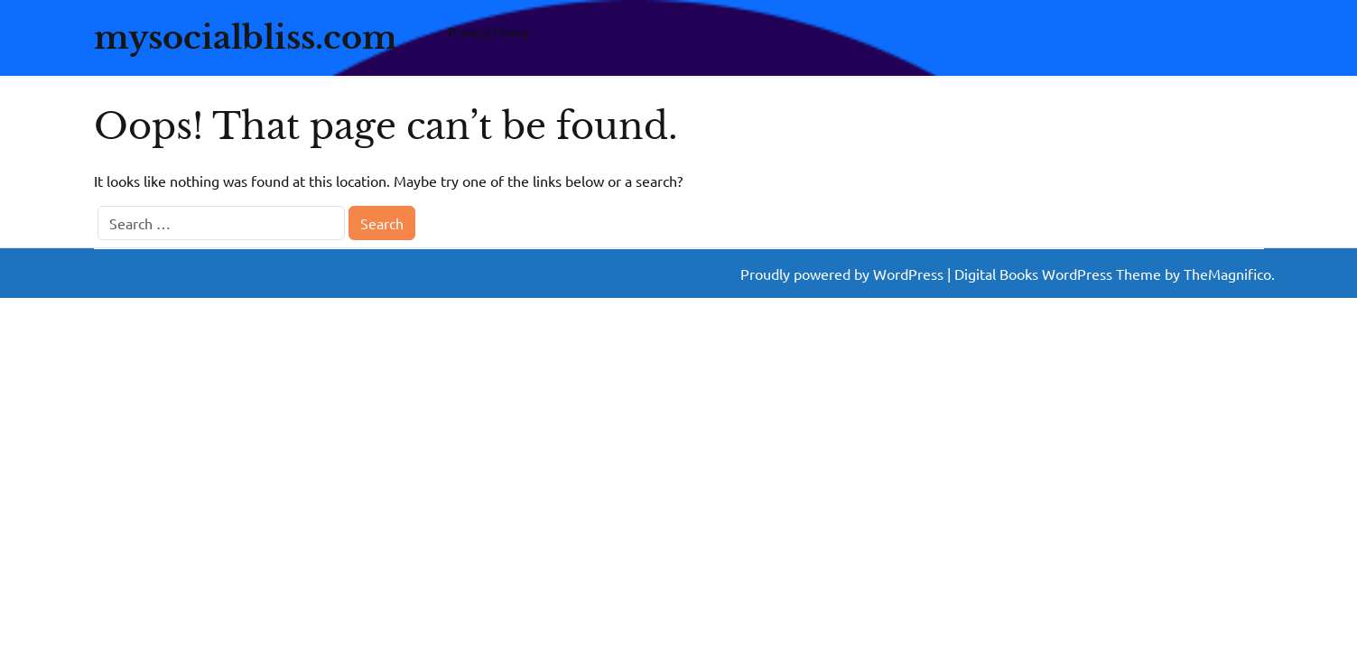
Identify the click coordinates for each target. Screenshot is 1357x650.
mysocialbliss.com (245, 37)
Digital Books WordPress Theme (1059, 274)
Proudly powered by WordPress (843, 274)
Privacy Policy (488, 32)
